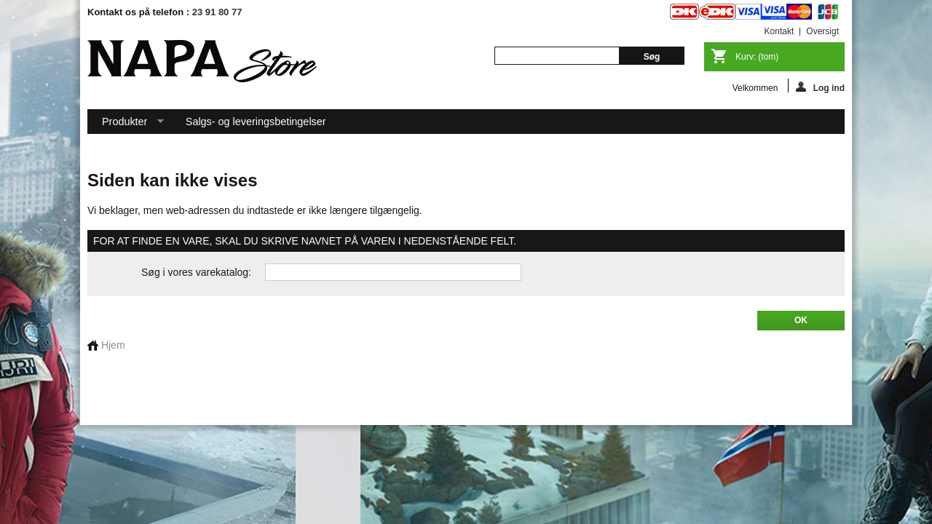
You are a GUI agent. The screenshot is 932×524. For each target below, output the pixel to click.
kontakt (779, 31)
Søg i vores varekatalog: (196, 272)
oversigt (822, 31)
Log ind (820, 87)
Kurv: (756, 57)
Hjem (106, 345)
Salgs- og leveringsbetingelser (256, 121)
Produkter (125, 125)
